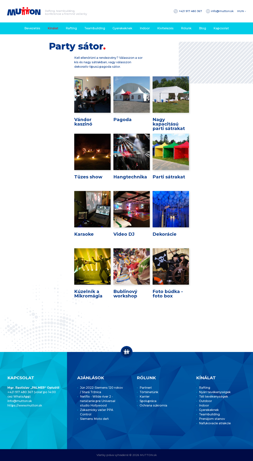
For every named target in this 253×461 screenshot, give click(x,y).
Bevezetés (32, 28)
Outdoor (205, 401)
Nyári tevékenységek (215, 392)
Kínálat (53, 28)
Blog (202, 28)
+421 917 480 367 (191, 11)
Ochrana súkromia (153, 405)
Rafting (71, 28)
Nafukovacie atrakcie (215, 423)
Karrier (145, 396)
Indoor (145, 28)
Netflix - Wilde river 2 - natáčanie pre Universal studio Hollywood (97, 401)
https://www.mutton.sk (24, 405)
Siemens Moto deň (94, 419)
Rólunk (186, 28)
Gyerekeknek (122, 28)
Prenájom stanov (212, 419)
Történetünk (149, 392)
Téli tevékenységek (213, 396)
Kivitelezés (165, 28)
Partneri (146, 387)
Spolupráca (148, 401)
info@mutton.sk (222, 11)
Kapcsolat (221, 28)
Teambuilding (94, 28)
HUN (241, 11)
